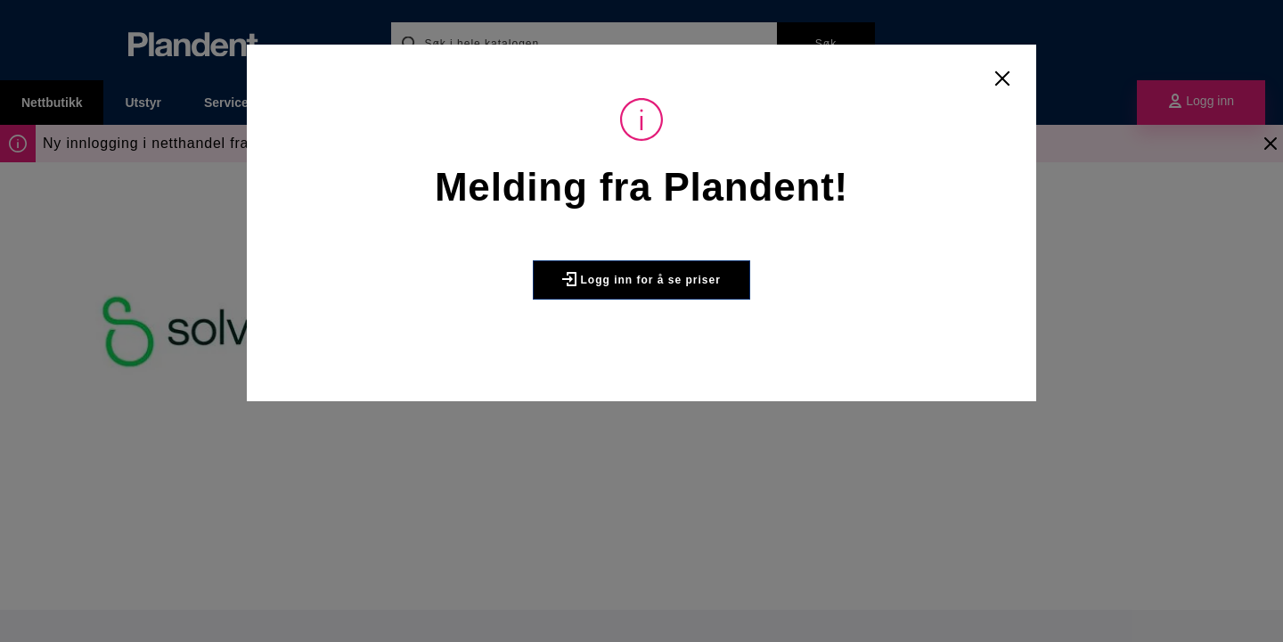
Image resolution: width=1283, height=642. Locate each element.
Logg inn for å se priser (641, 279)
